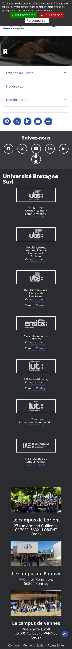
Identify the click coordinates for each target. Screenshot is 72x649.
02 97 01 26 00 (36, 216)
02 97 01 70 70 (36, 308)
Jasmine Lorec (16, 99)
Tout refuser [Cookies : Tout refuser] (51, 15)
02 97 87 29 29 (36, 262)
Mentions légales (33, 645)
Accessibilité (56, 645)
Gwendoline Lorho (19, 73)
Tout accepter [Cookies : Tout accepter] (23, 15)
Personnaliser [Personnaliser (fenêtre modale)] (37, 20)
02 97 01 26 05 (36, 464)
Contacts (14, 645)
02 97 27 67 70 (36, 391)
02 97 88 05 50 (36, 302)
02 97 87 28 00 (36, 385)
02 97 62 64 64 (36, 425)
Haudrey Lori (16, 86)
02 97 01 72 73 (36, 351)
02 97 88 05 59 (36, 345)
